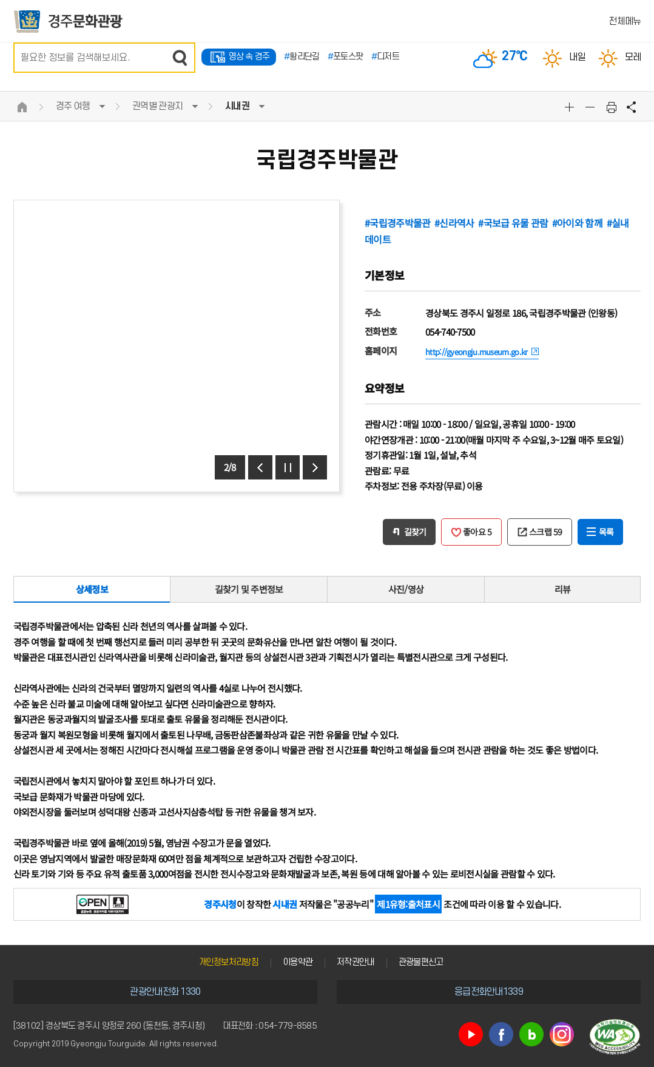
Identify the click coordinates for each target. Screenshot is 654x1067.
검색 (180, 58)
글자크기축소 (591, 107)
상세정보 (92, 589)
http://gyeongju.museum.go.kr (476, 351)
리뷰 (563, 589)
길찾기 (415, 532)
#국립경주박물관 (397, 222)
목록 (606, 532)
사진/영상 (406, 589)
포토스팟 (345, 57)
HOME (22, 107)
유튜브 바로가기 (471, 1034)
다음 (315, 467)
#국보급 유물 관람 (513, 222)
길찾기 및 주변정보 (249, 589)
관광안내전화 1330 (165, 991)
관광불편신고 (421, 962)
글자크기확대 (571, 107)
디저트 (385, 57)
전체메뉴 (624, 21)
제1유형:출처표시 (408, 904)
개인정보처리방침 (228, 962)
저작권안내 (355, 962)
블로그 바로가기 (531, 1034)
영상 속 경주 (249, 57)
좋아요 (477, 532)
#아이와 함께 (577, 222)
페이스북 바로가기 (501, 1034)
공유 (631, 107)
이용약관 (297, 962)
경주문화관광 (68, 21)
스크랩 (545, 532)
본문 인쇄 (611, 107)
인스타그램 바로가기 (562, 1034)
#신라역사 (454, 222)
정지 (287, 467)
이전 (260, 467)
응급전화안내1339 (488, 991)
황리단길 (302, 57)
